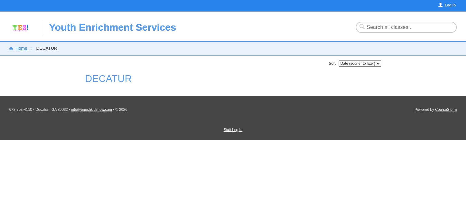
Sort (332, 63)
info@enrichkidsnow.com (91, 109)
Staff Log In (232, 130)
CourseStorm (446, 109)
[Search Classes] (402, 27)
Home (21, 48)
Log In (450, 5)
